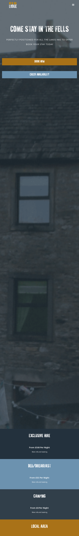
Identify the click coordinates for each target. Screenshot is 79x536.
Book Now (39, 61)
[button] (73, 4)
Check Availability (39, 74)
